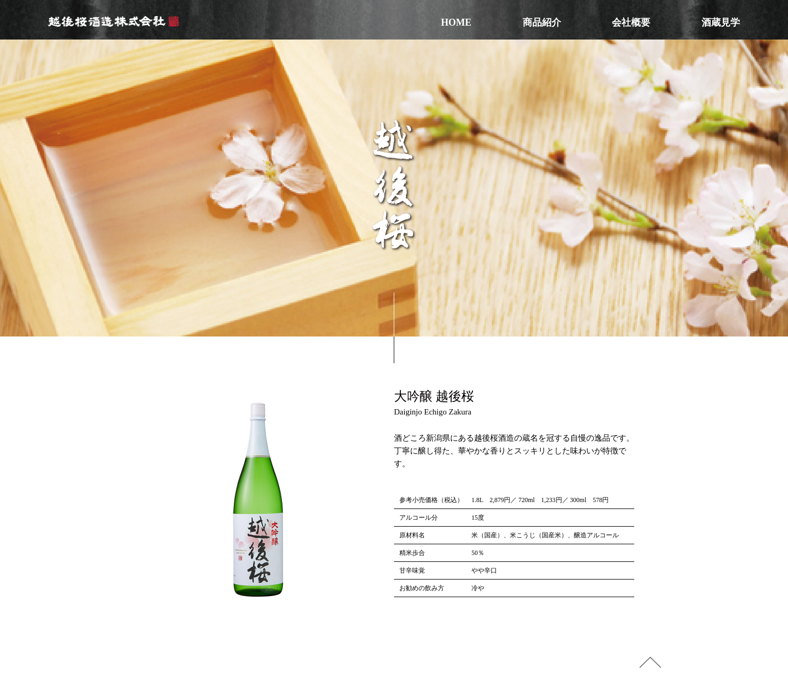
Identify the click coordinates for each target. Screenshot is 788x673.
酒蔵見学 (721, 22)
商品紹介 (542, 22)
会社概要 (631, 22)
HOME (456, 22)
